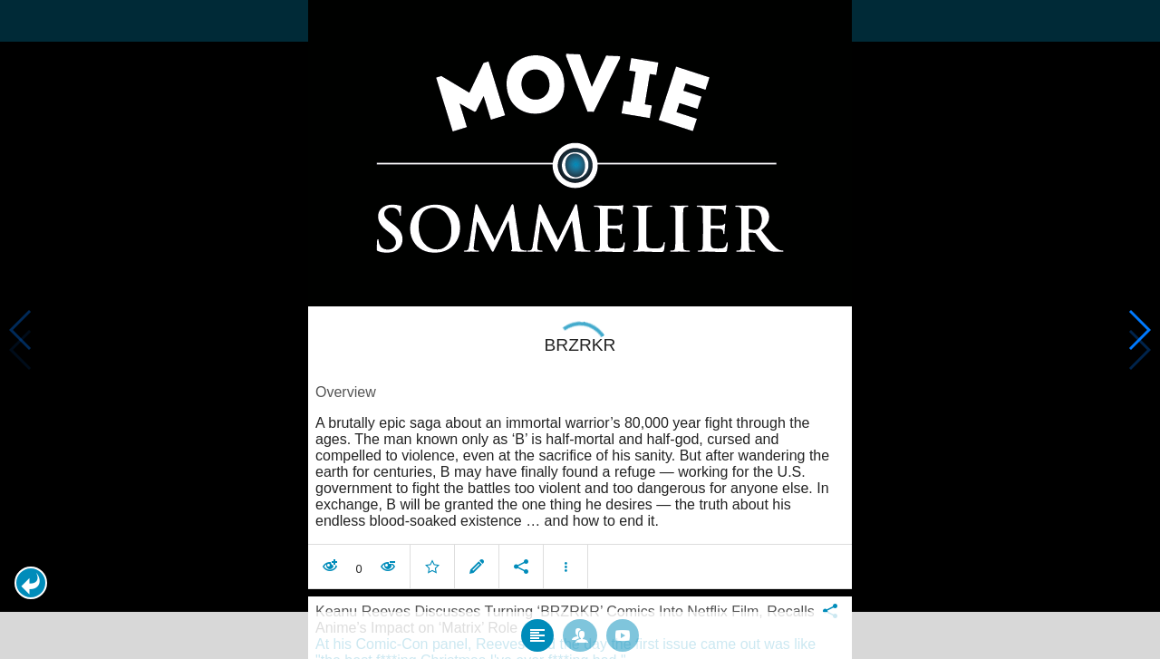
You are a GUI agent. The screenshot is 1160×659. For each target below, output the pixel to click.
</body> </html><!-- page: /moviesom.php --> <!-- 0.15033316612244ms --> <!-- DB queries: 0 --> (580, 329)
